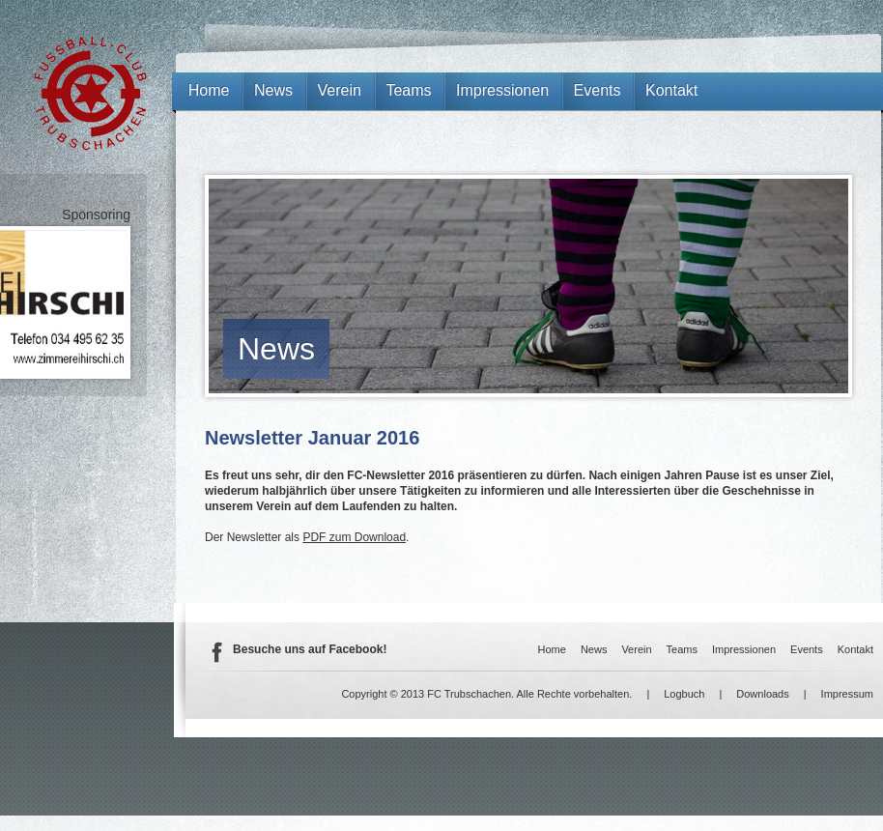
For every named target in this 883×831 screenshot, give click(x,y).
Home (209, 90)
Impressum (847, 694)
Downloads (762, 694)
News (276, 348)
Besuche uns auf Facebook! (309, 649)
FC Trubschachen (90, 93)
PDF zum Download (354, 537)
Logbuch (684, 694)
